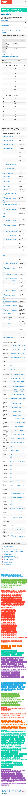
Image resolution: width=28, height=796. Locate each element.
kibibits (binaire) (11, 665)
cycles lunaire (4, 728)
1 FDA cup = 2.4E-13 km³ (8, 136)
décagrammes (12, 772)
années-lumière (20, 688)
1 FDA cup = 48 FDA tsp (8, 323)
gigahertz (3, 647)
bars (15, 695)
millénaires (13, 726)
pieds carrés (12, 585)
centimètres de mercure (6, 701)
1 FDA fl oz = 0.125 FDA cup (16, 511)
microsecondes (17, 720)
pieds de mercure (5, 703)
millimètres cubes (15, 735)
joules (8, 640)
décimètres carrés (22, 581)
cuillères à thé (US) (16, 750)
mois (13, 724)
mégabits (22, 658)
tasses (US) (23, 748)
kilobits (17, 658)
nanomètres (11, 686)
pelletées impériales (18, 755)
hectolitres (21, 737)
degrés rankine (8, 715)
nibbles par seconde (21, 637)
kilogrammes (22, 770)
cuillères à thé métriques (7, 767)
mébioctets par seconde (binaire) (9, 626)
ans (16, 724)
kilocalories (19, 640)
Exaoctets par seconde (6, 605)
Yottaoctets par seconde (7, 607)
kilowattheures (4, 642)
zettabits (21, 660)
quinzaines (9, 724)
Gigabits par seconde (6, 594)
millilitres (22, 739)
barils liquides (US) (5, 744)
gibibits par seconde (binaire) (8, 613)
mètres (3, 685)
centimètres (14, 685)
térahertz (8, 647)
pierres (17, 779)
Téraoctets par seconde (6, 603)
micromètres (4, 686)
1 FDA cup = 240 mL (7, 189)
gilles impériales (22, 754)
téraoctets (3, 663)
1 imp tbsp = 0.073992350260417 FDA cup (17, 503)
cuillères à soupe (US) (6, 750)
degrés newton (4, 717)
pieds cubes (22, 735)
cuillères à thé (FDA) (17, 763)
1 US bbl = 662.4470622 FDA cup (17, 426)
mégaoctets (18, 662)
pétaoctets (9, 663)
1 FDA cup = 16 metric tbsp (8, 332)
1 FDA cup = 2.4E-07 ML (8, 171)
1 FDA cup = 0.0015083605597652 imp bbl (10, 263)
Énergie (4, 640)
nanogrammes (12, 776)
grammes (18, 772)
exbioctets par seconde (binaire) (8, 633)
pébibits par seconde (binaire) (8, 616)
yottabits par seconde (17, 598)
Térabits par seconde (17, 594)
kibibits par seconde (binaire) (8, 609)
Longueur (4, 683)
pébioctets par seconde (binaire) (8, 631)
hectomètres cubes (20, 731)
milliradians (16, 576)
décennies (3, 726)
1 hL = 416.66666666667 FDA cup (17, 384)
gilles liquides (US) (5, 748)
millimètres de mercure (18, 699)
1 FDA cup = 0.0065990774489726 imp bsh (10, 296)
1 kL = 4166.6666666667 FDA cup (17, 381)
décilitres (12, 739)
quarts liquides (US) (5, 746)
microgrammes (4, 776)
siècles (8, 726)
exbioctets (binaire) (15, 675)
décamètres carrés (5, 581)
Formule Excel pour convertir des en (13, 36)
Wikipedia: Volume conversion (9, 561)
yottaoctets (4, 665)
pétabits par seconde (6, 596)
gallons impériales (14, 752)
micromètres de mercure (7, 699)
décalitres (3, 739)
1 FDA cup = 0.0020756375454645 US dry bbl (9, 193)
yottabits (3, 662)
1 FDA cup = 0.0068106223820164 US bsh (9, 220)
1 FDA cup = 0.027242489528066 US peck (9, 215)
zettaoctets (20, 663)
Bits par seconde (22, 590)
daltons (12, 781)
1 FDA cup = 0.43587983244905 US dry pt (10, 210)
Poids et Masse (6, 770)
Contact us (13, 790)
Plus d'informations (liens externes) (11, 543)
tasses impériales (16, 757)
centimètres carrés (5, 583)
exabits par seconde (16, 596)
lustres (10, 728)
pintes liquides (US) (15, 746)
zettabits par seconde (6, 598)
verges (19, 686)
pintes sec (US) (4, 742)
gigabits (3, 660)
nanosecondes (10, 720)
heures (19, 722)
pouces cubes (4, 737)
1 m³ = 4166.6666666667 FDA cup (17, 357)
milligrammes (19, 774)
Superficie (5, 579)
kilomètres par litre (5, 655)
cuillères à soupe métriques (16, 765)
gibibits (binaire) (5, 667)
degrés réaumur (12, 717)
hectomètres (17, 683)
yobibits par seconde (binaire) (8, 622)
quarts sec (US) (20, 740)
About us (4, 790)
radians (10, 576)
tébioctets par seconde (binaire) (8, 629)
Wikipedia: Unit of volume (8, 559)
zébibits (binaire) (14, 669)
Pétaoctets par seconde (18, 603)
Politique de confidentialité (13, 791)
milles (15, 686)
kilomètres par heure (6, 710)
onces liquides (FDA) (6, 761)
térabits (7, 660)
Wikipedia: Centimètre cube (9, 548)
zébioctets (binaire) (5, 676)
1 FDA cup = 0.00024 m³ (8, 148)
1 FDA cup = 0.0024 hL (7, 176)
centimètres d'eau (5, 705)
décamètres (23, 683)
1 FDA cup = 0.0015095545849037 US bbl (9, 226)
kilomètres (10, 683)
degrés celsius (13, 713)
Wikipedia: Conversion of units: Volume (11, 557)
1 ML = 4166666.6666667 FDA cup (17, 378)
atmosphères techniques (7, 695)
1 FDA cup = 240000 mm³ (8, 159)
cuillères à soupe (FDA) (6, 763)
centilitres (17, 739)
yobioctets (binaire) (15, 676)
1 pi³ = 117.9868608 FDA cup (16, 372)
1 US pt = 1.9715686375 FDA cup (17, 438)
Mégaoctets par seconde (7, 602)
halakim (18, 726)
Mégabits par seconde (17, 592)
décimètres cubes (22, 733)
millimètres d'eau (14, 703)
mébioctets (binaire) (15, 671)
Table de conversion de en (12, 61)
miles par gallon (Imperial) (18, 653)
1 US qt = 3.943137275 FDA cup (17, 434)
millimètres (20, 685)
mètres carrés (14, 581)
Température (5, 713)
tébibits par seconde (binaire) (8, 615)
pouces (3, 688)
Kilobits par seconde (6, 592)
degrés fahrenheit (21, 713)
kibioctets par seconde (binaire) (8, 624)
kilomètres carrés (13, 579)
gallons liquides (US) (15, 744)
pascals (18, 695)
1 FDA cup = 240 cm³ (7, 155)
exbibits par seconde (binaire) (8, 618)
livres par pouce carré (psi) (7, 697)
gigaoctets (24, 662)
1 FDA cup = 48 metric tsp (8, 337)
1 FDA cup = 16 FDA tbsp (8, 319)
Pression (4, 693)
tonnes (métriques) (5, 777)
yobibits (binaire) (22, 669)
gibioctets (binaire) (5, 673)
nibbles (22, 676)
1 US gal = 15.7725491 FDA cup (16, 430)
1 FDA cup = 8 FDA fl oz (8, 313)
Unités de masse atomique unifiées (9, 783)
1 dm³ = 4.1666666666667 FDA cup (17, 360)
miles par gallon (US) (6, 653)
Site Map (8, 790)
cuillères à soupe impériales (7, 759)
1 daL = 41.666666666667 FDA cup (17, 386)
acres (10, 587)
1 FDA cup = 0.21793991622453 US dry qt (10, 204)
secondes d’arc (4, 576)
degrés (12, 574)
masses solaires (5, 785)
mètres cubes (14, 733)
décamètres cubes (5, 733)
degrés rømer (20, 717)
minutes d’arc (17, 574)
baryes (18, 705)
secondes (11, 722)
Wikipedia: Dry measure (8, 562)
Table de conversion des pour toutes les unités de (13, 129)
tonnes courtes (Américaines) (18, 777)
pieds (23, 686)
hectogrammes (4, 772)
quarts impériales (5, 754)
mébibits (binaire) (20, 665)
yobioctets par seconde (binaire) (8, 637)
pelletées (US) (12, 742)
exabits (16, 660)
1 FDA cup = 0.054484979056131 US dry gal (10, 199)
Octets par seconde (5, 600)
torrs (15, 697)
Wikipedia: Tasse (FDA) (8, 546)
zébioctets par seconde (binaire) (8, 635)
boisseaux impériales (6, 757)
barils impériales (5, 752)
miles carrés (23, 583)
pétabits (12, 660)
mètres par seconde (20, 708)
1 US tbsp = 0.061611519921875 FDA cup (17, 456)
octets (7, 662)
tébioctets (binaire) (15, 673)
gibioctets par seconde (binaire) (8, 628)
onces (24, 779)
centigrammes (11, 774)
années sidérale (22, 728)
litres (8, 739)
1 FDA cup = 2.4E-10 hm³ (8, 140)
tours (8, 574)
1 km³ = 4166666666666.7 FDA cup (17, 345)
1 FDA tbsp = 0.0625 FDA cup (16, 517)
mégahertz (19, 646)
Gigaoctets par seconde (19, 602)
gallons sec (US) (12, 740)
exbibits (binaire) (5, 669)
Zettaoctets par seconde (18, 605)
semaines (3, 724)
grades (21, 576)
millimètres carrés (15, 583)
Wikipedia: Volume (7, 553)
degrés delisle (16, 715)
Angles (4, 574)
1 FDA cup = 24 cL (6, 186)
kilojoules (13, 640)
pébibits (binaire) (22, 667)
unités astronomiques (6, 690)
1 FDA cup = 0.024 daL (7, 178)
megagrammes (14, 770)
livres (21, 779)
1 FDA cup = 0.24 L (7, 181)
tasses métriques (5, 765)
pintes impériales (14, 754)
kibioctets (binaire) (5, 671)
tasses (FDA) (12, 6)
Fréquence (5, 646)
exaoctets (15, 663)
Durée (4, 720)
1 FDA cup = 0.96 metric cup (9, 327)
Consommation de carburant (9, 651)
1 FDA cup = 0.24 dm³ (7, 151)
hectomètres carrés (21, 579)
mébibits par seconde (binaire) (8, 611)
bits (14, 658)
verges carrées (4, 585)
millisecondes (4, 722)
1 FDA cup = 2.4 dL (7, 184)
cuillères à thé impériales (21, 759)
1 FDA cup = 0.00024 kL (8, 173)
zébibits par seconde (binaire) (8, 620)
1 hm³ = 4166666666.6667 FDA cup (17, 349)
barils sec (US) (4, 740)
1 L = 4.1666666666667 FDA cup (17, 389)
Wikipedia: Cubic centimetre (9, 556)
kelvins (3, 715)
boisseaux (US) (19, 742)
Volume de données (7, 658)
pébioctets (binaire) (5, 675)
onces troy (3, 781)
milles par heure (11, 708)
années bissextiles (22, 724)
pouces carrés (18, 585)
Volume (6, 6)
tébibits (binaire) (13, 667)
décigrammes (4, 774)
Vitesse (4, 708)
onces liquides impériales (7, 755)
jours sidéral (15, 728)
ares (7, 587)
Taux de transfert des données (9, 590)
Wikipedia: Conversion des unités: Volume (12, 549)
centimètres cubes (20, 6)
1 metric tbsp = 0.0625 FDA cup (16, 529)
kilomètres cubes (11, 731)
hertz (10, 646)
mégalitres (10, 737)
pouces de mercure (17, 701)
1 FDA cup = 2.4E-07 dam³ (8, 144)
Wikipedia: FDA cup (7, 554)
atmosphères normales (13, 693)
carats (8, 781)
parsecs (14, 688)
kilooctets (12, 662)
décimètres (8, 685)
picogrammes (20, 776)
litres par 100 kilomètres (16, 655)
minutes (16, 722)
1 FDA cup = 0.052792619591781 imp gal (9, 269)
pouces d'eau (13, 705)
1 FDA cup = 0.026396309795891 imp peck (9, 290)
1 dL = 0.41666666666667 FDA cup (17, 391)
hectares (3, 587)
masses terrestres (22, 783)
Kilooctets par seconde (16, 600)
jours (23, 722)
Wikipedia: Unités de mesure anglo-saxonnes (13, 551)
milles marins (8, 688)
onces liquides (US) (15, 748)
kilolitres (16, 737)
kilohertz (14, 646)
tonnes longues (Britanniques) (8, 779)
